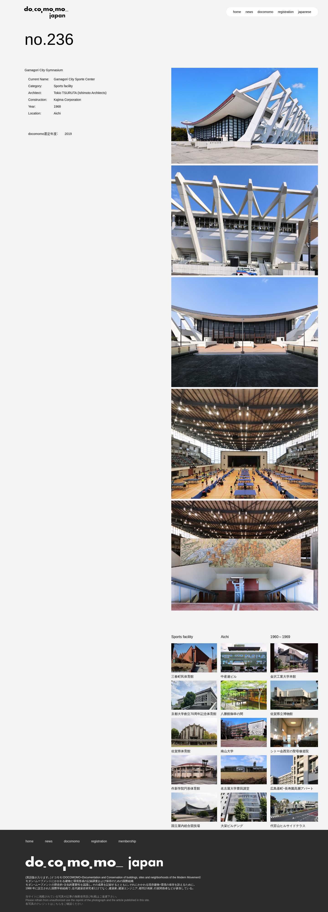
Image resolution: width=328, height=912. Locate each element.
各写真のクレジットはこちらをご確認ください (54, 903)
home (237, 12)
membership (127, 841)
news (249, 12)
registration (286, 12)
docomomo (265, 12)
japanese (304, 12)
